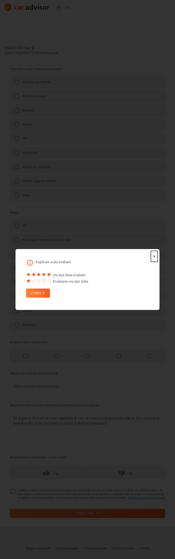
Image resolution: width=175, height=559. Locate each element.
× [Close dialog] (154, 256)
